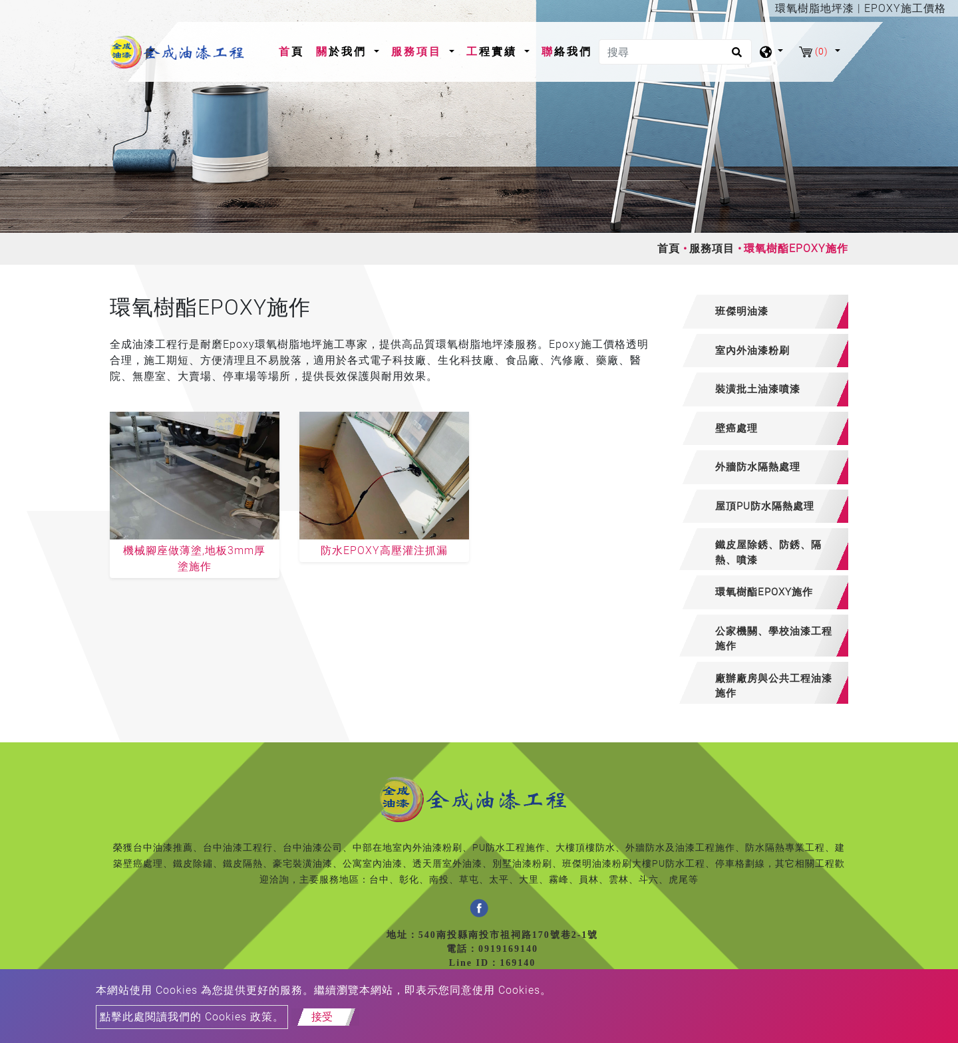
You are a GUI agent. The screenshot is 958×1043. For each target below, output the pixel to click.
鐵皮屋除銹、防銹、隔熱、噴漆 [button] (768, 552)
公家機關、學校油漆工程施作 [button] (773, 639)
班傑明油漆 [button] (741, 311)
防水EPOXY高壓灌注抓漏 (384, 550)
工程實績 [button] (494, 51)
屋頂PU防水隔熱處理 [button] (764, 506)
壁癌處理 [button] (736, 428)
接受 (322, 1016)
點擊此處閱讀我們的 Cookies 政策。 (192, 1016)
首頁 (294, 50)
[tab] (763, 312)
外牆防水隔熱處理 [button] (757, 467)
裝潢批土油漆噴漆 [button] (757, 389)
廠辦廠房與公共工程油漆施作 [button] (773, 686)
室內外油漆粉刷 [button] (752, 351)
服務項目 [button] (418, 51)
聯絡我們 (567, 51)
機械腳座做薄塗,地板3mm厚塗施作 (194, 558)
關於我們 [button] (343, 51)
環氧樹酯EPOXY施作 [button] (764, 592)
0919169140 (508, 949)
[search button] (735, 57)
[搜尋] (675, 52)
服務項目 (711, 248)
